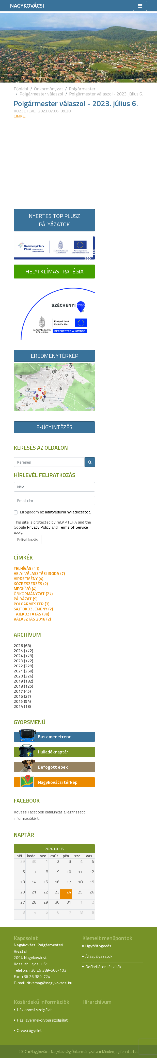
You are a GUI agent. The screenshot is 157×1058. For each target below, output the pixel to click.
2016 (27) (22, 696)
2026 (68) (22, 645)
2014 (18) (22, 706)
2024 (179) (23, 655)
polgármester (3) (31, 604)
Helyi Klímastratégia (54, 271)
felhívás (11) (26, 568)
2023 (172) (23, 660)
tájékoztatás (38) (31, 614)
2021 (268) (23, 670)
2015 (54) (22, 701)
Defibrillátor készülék (103, 967)
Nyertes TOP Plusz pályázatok (54, 220)
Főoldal (21, 88)
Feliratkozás (27, 539)
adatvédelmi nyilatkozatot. (68, 512)
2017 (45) (22, 691)
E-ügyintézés (54, 427)
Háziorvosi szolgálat (34, 1010)
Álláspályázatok (98, 956)
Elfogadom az (55, 511)
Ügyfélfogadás (98, 946)
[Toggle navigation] (140, 6)
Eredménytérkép (54, 355)
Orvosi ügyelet (29, 1030)
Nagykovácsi (27, 6)
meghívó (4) (25, 589)
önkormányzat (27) (33, 594)
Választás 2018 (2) (32, 619)
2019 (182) (23, 681)
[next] (92, 848)
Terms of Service (73, 527)
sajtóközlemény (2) (33, 609)
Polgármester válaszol (41, 93)
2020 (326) (23, 675)
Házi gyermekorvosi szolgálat (42, 1020)
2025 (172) (23, 650)
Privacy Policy (39, 527)
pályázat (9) (25, 599)
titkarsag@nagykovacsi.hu (49, 983)
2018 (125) (23, 686)
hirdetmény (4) (28, 578)
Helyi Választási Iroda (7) (39, 573)
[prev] (16, 848)
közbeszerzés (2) (31, 584)
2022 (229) (23, 665)
